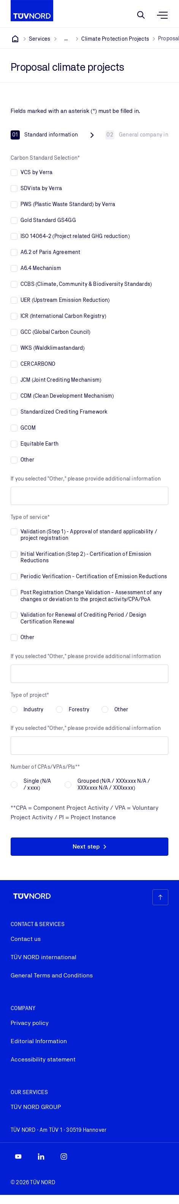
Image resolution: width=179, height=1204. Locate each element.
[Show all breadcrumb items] (66, 39)
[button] (89, 847)
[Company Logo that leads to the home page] (32, 10)
